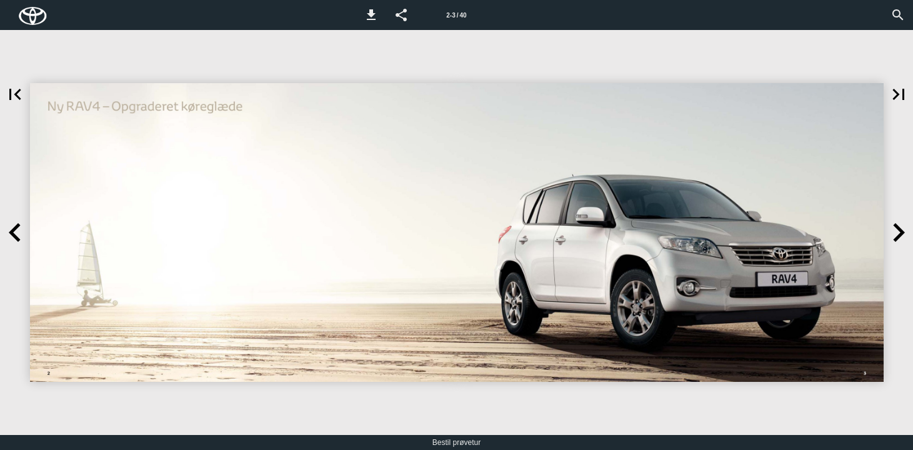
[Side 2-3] (457, 15)
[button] (371, 15)
